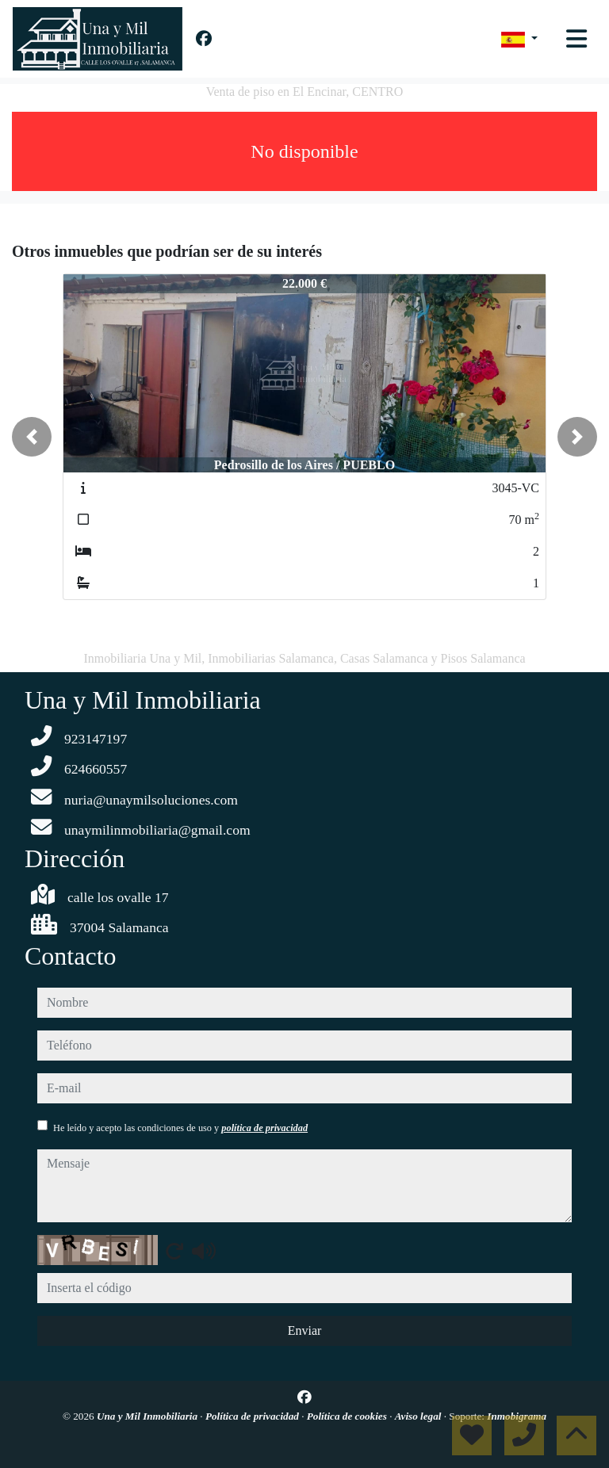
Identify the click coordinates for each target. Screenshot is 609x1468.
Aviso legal (419, 1416)
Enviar (305, 1330)
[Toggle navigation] (576, 39)
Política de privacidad (253, 1416)
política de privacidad (264, 1127)
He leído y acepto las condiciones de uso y (180, 1127)
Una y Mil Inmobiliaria (148, 1416)
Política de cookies (348, 1416)
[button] (32, 437)
